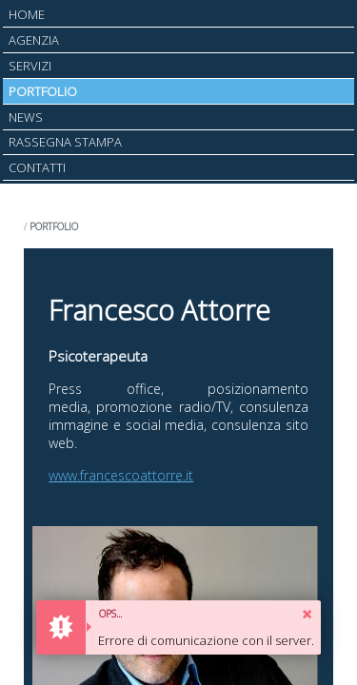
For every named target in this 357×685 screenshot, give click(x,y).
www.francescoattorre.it (121, 475)
